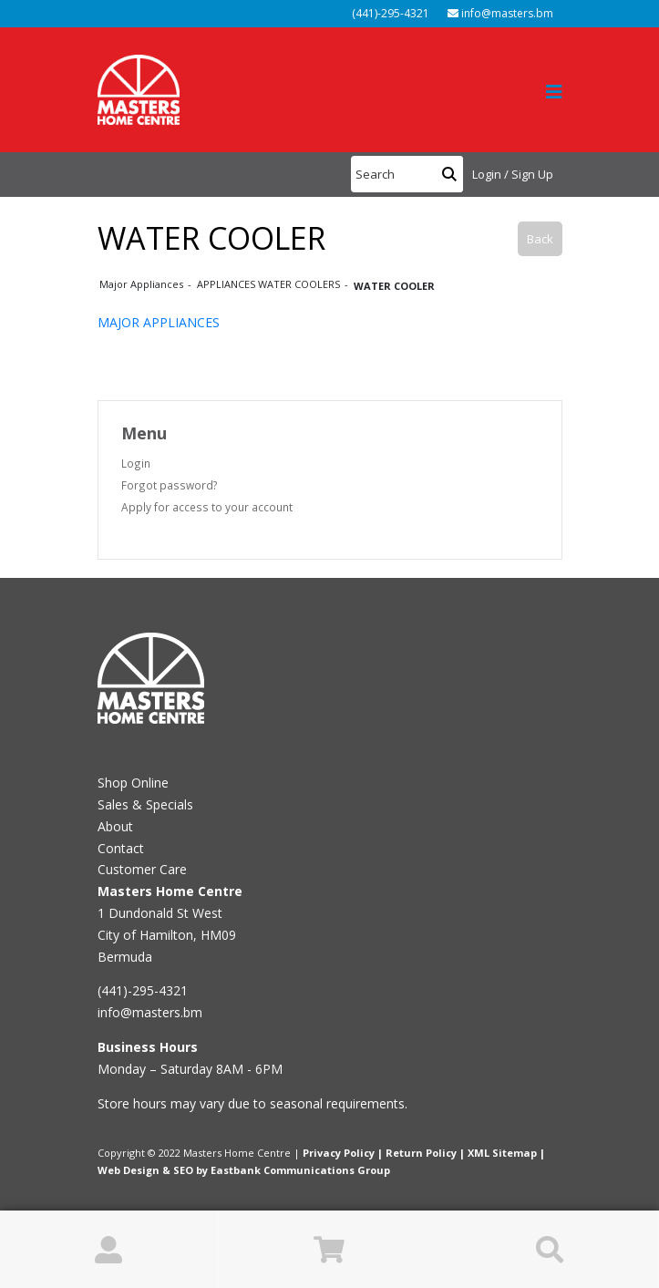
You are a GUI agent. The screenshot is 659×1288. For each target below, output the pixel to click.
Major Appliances (142, 284)
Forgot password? (169, 485)
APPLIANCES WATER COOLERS (270, 284)
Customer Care (142, 869)
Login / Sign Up (512, 174)
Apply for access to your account (207, 507)
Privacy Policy (339, 1152)
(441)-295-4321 (389, 13)
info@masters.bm (500, 13)
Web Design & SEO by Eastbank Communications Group (244, 1170)
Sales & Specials (145, 804)
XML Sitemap (502, 1152)
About (115, 826)
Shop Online (133, 782)
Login (135, 463)
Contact (121, 848)
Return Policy (421, 1152)
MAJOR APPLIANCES (159, 322)
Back (540, 239)
